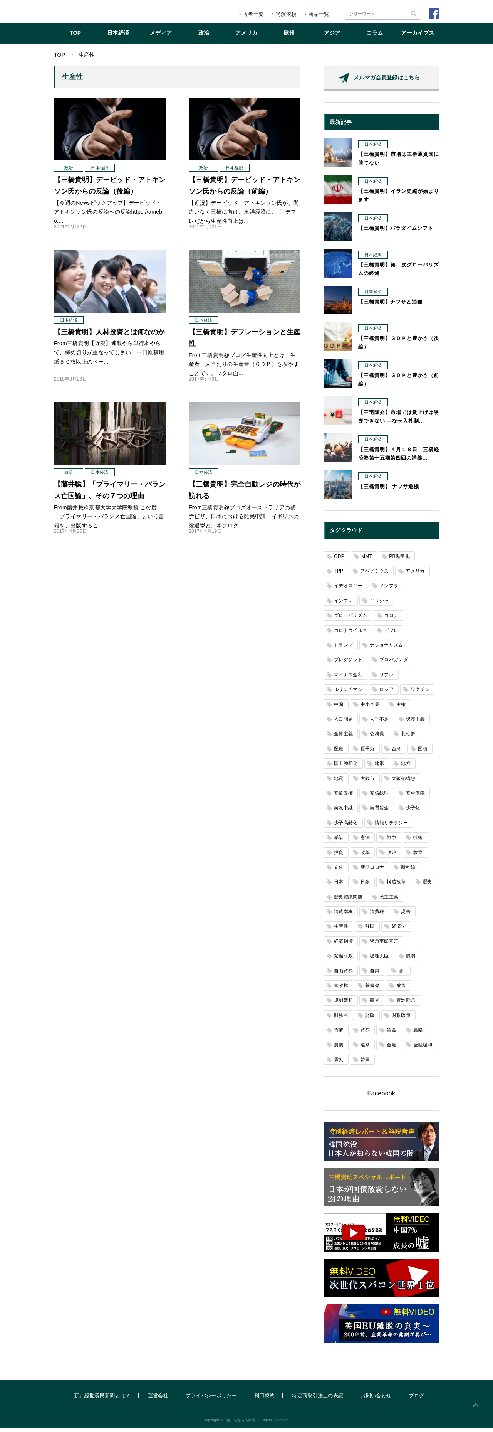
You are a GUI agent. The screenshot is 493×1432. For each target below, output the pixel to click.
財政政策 (401, 1019)
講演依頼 (286, 14)
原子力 (368, 753)
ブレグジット (348, 664)
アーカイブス (417, 37)
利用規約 (264, 1399)
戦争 (391, 841)
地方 (406, 767)
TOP (75, 37)
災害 (406, 915)
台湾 (396, 753)
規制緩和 (343, 1004)
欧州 (289, 37)
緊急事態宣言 (384, 945)
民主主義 (388, 901)
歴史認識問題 (348, 901)
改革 (365, 856)
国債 (423, 753)
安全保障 (415, 797)
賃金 (391, 1034)
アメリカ (246, 37)
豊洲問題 (405, 1004)
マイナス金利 (348, 679)
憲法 (365, 841)
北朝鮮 (408, 738)
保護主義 (415, 723)
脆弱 (411, 960)
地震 (339, 782)
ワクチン (420, 693)
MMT (366, 560)
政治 (204, 37)
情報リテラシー (391, 827)
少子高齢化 (346, 827)
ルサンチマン (348, 693)
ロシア (386, 693)
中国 (339, 708)
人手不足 (379, 723)
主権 (401, 708)
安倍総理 (379, 797)
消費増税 (343, 915)
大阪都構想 (404, 782)
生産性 (341, 930)
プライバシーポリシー (211, 1399)
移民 (370, 930)
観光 (374, 1004)
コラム (375, 37)
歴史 (428, 886)
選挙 (365, 1049)
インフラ (388, 590)
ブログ (416, 1399)
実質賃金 (379, 812)
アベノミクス (374, 575)
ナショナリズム (386, 649)
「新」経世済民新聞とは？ (100, 1399)
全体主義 (343, 738)
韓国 (365, 1063)
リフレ (386, 679)
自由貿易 (343, 975)
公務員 (377, 738)
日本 (339, 886)
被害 (401, 989)
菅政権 (341, 989)
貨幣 (339, 1034)
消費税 (377, 915)
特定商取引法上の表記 (317, 1399)
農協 (418, 1034)
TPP (338, 575)
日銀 (365, 886)
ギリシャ (379, 605)
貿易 (365, 1034)
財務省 (341, 1019)
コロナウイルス (350, 634)
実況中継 (343, 812)
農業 (339, 1049)
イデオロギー (348, 590)
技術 (418, 841)
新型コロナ (372, 871)
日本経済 (118, 37)
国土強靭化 (346, 767)
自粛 (374, 975)
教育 (418, 856)
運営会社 (158, 1399)
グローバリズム (350, 619)
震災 (339, 1063)
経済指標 (343, 945)
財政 (370, 1019)
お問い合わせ (376, 1399)
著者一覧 (253, 14)
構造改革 (396, 886)
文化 (339, 871)
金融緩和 (422, 1049)
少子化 (413, 812)
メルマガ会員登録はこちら (387, 82)
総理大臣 (379, 960)
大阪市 (368, 782)
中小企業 (370, 708)
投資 (339, 856)
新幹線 (408, 871)
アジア (332, 37)
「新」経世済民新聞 (86, 13)
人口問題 (343, 723)
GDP (339, 560)
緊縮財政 (343, 960)
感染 (339, 841)
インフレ (343, 605)
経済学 (399, 930)
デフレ (391, 634)
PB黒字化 (399, 560)
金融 (391, 1049)
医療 (339, 753)
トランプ (343, 649)
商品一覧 (319, 14)
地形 (379, 767)
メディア (161, 37)
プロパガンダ (393, 664)
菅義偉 (372, 989)
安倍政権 (343, 797)
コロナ (391, 619)
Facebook (381, 1097)
